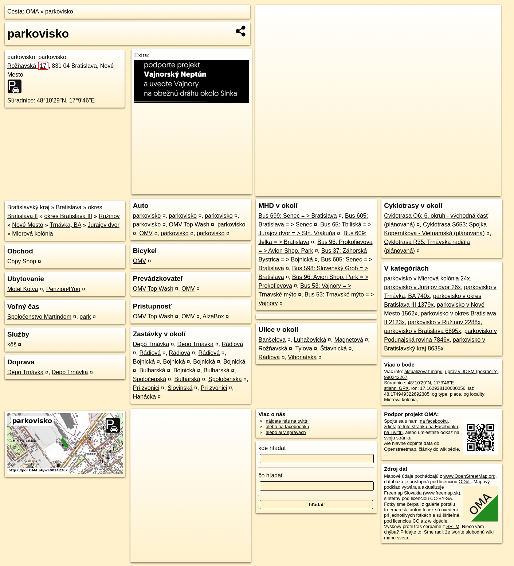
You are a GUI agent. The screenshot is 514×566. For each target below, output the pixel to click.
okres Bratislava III (68, 216)
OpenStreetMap (377, 191)
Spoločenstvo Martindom (39, 317)
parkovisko (59, 11)
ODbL (465, 481)
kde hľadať (272, 448)
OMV (146, 233)
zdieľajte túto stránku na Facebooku (421, 426)
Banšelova (272, 340)
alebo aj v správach (286, 432)
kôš (11, 344)
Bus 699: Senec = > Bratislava (297, 216)
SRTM (452, 526)
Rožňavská (27, 66)
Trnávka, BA (65, 225)
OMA (32, 11)
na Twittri (393, 432)
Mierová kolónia (32, 233)
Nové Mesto (27, 225)
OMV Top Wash (189, 224)
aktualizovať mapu (423, 371)
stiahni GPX (396, 388)
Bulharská (152, 370)
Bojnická (144, 361)
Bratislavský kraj (28, 207)
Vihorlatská (302, 357)
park (85, 317)
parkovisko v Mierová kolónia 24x (427, 278)
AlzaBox (213, 316)
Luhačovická (310, 340)
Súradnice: (21, 100)
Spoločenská (149, 379)
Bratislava (68, 207)
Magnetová (348, 340)
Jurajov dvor (103, 225)
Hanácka (144, 397)
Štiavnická (333, 348)
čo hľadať (270, 475)
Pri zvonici (146, 388)
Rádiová (232, 344)
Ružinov (109, 216)
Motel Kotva (22, 289)
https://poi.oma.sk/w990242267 (469, 191)
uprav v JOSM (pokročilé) (471, 371)
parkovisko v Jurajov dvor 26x (422, 287)
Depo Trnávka (25, 372)
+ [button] (268, 17)
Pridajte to (410, 532)
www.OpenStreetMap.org (469, 476)
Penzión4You (63, 289)
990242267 (395, 377)
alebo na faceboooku (287, 426)
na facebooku (434, 421)
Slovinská (180, 388)
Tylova (303, 348)
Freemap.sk (414, 191)
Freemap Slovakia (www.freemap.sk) (422, 493)
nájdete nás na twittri (287, 421)
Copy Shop (21, 261)
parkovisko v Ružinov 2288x (444, 322)
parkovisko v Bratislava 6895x (422, 331)
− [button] (268, 28)
